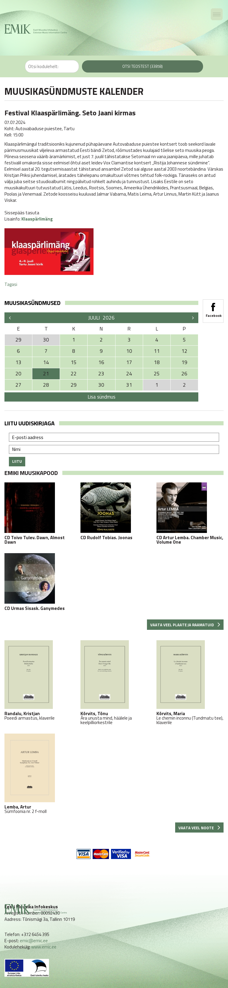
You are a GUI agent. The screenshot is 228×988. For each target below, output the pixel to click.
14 (46, 362)
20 (18, 373)
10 (129, 351)
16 (101, 362)
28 (46, 385)
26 (184, 373)
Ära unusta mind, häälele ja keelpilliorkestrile (114, 682)
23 (101, 373)
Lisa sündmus (101, 397)
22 (74, 373)
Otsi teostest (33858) (142, 66)
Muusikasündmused (32, 302)
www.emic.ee (43, 946)
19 (184, 362)
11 (157, 351)
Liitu (17, 461)
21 (46, 373)
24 (129, 373)
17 (129, 362)
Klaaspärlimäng (37, 218)
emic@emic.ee (34, 940)
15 (74, 362)
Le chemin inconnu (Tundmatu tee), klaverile (190, 682)
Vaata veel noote (199, 828)
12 (184, 351)
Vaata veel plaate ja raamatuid (185, 625)
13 (18, 362)
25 (157, 373)
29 (74, 385)
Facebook (213, 308)
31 (129, 385)
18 (157, 362)
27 (18, 385)
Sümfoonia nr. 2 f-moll (38, 774)
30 (101, 385)
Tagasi (10, 284)
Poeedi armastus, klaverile (38, 680)
